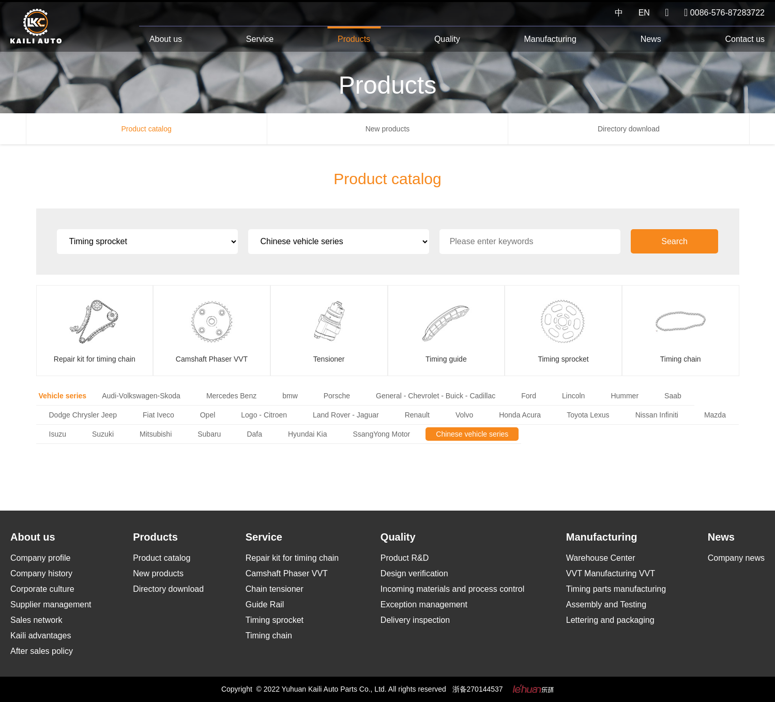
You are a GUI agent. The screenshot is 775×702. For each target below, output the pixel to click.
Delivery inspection (415, 620)
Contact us (744, 39)
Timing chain (269, 635)
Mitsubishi (156, 434)
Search (687, 241)
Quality (447, 39)
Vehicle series (63, 396)
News (651, 39)
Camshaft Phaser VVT (287, 573)
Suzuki (103, 434)
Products (354, 39)
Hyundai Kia (307, 434)
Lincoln (573, 396)
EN (644, 12)
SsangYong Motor (381, 434)
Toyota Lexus (588, 415)
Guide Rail (265, 604)
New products (388, 129)
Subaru (209, 434)
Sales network (36, 620)
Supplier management (51, 604)
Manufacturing (550, 39)
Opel (208, 415)
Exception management (424, 604)
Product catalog (146, 129)
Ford (528, 396)
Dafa (254, 434)
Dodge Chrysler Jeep (83, 415)
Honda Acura (520, 415)
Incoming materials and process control (452, 589)
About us (165, 39)
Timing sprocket (274, 620)
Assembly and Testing (606, 604)
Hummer (625, 396)
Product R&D (405, 558)
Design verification (414, 573)
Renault (417, 415)
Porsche (337, 396)
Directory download (629, 129)
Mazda (715, 415)
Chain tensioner (274, 589)
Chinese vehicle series (472, 434)
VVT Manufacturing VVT (610, 573)
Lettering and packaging (610, 620)
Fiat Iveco (158, 415)
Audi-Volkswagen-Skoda (141, 396)
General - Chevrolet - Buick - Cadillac (435, 396)
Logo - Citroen (264, 415)
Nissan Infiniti (656, 415)
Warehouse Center (600, 558)
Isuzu (57, 434)
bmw (290, 396)
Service (259, 39)
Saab (672, 396)
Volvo (464, 415)
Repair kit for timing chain (292, 558)
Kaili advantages (40, 635)
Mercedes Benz (231, 396)
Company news (736, 558)
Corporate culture (42, 589)
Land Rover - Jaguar (346, 415)
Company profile (40, 558)
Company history (41, 573)
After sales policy (41, 651)
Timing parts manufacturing (616, 589)
